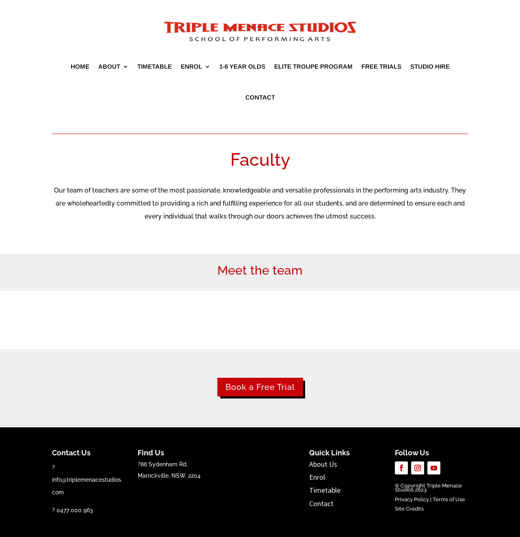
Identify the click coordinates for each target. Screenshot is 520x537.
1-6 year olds (242, 66)
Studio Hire (430, 66)
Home (80, 66)
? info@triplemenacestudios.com (87, 480)
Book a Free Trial (260, 387)
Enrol (191, 66)
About (109, 66)
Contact (260, 97)
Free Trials (381, 66)
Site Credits (409, 509)
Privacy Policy (412, 499)
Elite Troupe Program (313, 66)
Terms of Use (449, 499)
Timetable (154, 66)
